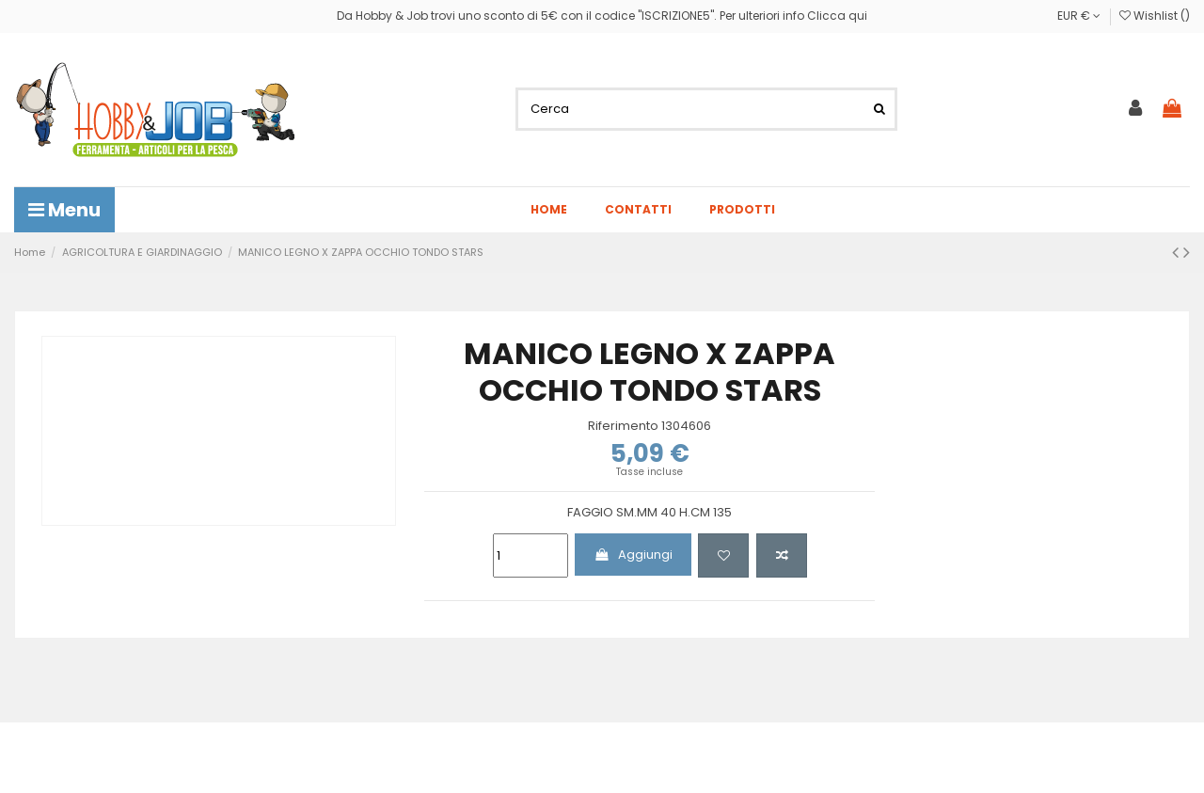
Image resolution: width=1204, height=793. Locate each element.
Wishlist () (1154, 16)
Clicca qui (837, 16)
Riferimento (623, 426)
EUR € (1079, 16)
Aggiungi (633, 554)
